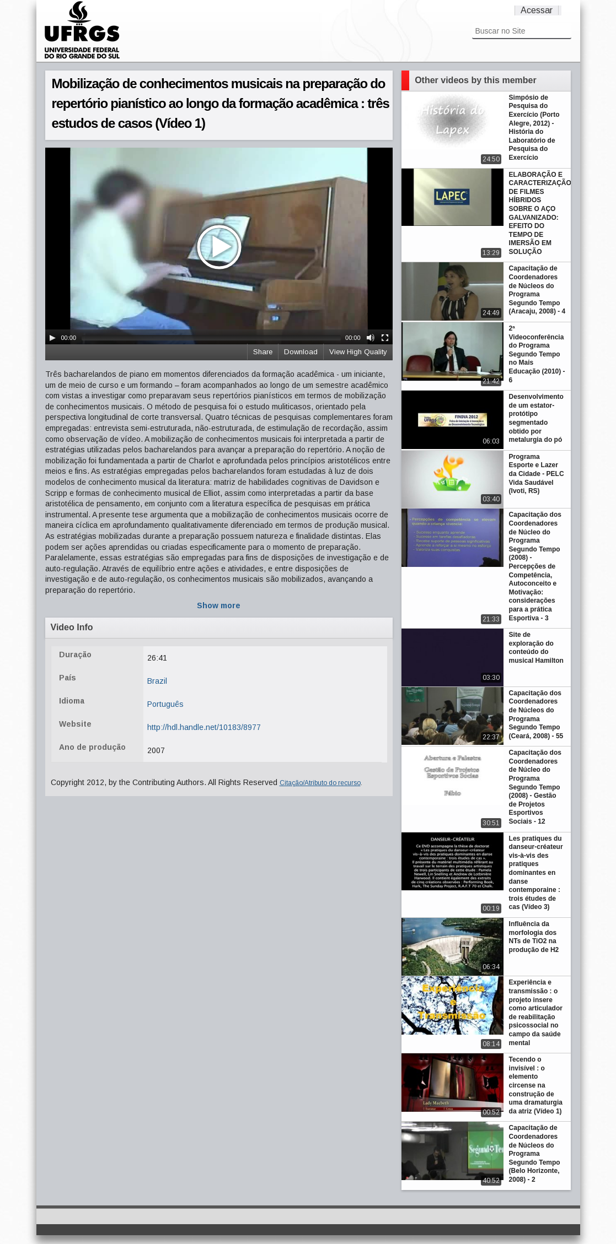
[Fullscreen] (385, 337)
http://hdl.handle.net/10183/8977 (204, 727)
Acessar (537, 10)
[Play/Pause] (52, 337)
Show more (218, 605)
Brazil (157, 681)
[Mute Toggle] (370, 337)
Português (165, 704)
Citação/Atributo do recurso (320, 783)
